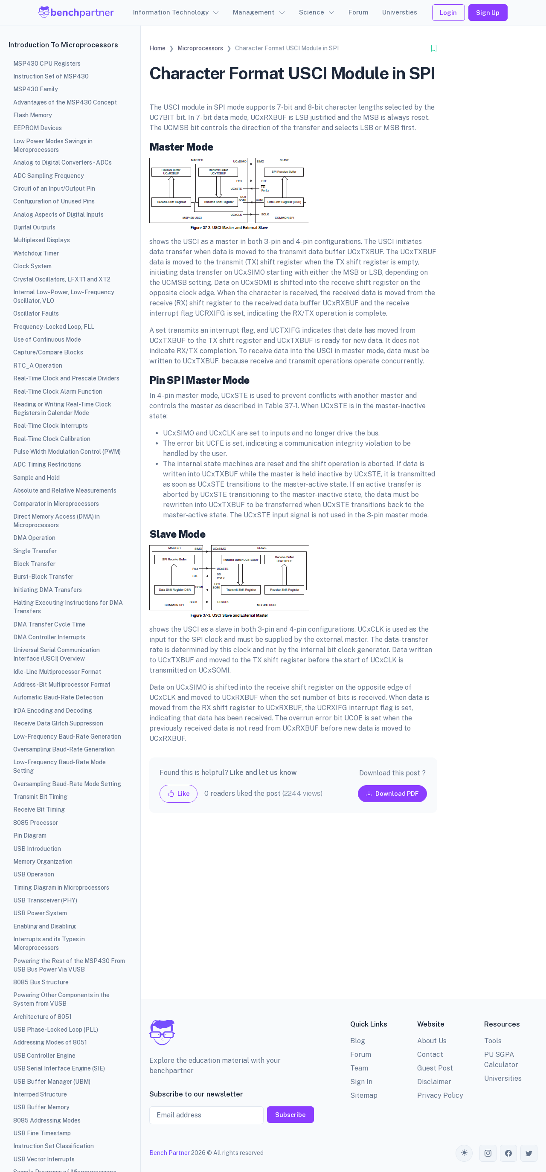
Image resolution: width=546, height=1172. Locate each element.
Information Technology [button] (171, 12)
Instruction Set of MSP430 (51, 76)
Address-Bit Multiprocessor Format (61, 684)
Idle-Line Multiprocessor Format (57, 671)
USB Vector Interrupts (44, 1159)
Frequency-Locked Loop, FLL (53, 326)
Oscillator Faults (36, 313)
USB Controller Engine (44, 1055)
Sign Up (488, 12)
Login (448, 12)
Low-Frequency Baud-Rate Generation (67, 736)
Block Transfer (34, 563)
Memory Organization (43, 861)
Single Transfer (35, 551)
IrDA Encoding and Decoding (52, 710)
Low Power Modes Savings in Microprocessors (53, 145)
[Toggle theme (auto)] (464, 1153)
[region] (70, 586)
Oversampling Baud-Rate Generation (64, 749)
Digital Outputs (34, 227)
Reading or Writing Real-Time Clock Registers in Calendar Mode (62, 408)
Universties (399, 12)
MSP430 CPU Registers (47, 63)
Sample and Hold (36, 477)
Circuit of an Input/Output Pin (54, 188)
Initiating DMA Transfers (47, 589)
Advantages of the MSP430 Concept (65, 102)
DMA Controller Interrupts (49, 637)
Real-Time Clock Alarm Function (57, 391)
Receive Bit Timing (39, 809)
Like (179, 793)
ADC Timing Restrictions (47, 464)
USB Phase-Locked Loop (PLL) (55, 1029)
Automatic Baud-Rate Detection (58, 697)
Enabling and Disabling (44, 926)
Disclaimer (434, 1082)
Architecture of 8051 (42, 1016)
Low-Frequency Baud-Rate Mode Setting (59, 766)
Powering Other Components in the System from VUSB (61, 999)
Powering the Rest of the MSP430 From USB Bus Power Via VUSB (69, 965)
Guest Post (435, 1068)
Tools (493, 1041)
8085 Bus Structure (41, 982)
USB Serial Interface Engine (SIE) (59, 1068)
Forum (359, 12)
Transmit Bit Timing (40, 796)
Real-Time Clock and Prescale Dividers (66, 378)
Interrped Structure (40, 1094)
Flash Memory (32, 115)
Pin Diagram (29, 835)
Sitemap (364, 1095)
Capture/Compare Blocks (48, 352)
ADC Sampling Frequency (48, 175)
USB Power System (40, 913)
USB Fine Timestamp (42, 1133)
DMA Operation (34, 537)
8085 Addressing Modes (47, 1120)
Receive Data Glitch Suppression (58, 723)
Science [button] (311, 12)
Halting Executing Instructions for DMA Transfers (68, 607)
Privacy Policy (440, 1095)
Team (359, 1068)
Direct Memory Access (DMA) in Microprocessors (56, 520)
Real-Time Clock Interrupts (50, 425)
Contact (430, 1054)
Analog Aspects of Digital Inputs (58, 214)
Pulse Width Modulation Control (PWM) (67, 451)
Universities (503, 1078)
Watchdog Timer (36, 253)
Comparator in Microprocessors (56, 503)
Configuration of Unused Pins (54, 201)
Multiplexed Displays (41, 240)
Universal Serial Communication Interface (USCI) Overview (56, 654)
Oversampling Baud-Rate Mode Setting (67, 783)
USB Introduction (37, 848)
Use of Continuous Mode (47, 339)
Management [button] (254, 12)
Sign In (361, 1082)
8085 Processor (35, 822)
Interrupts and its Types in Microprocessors (49, 943)
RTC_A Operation (37, 365)
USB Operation (33, 874)
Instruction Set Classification (53, 1146)
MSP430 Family (35, 89)
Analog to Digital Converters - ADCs (62, 162)
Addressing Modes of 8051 (50, 1042)
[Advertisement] (293, 913)
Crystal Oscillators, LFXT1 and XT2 (61, 279)
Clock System (32, 266)
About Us (432, 1041)
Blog (357, 1041)
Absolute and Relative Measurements (64, 490)
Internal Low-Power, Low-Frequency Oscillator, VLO (63, 296)
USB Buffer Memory (41, 1107)
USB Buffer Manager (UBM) (51, 1081)
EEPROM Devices (37, 128)
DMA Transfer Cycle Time (49, 624)
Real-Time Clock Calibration (51, 438)
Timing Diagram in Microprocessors (61, 887)
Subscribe (290, 1114)
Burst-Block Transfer (43, 576)
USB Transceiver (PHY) (45, 900)
